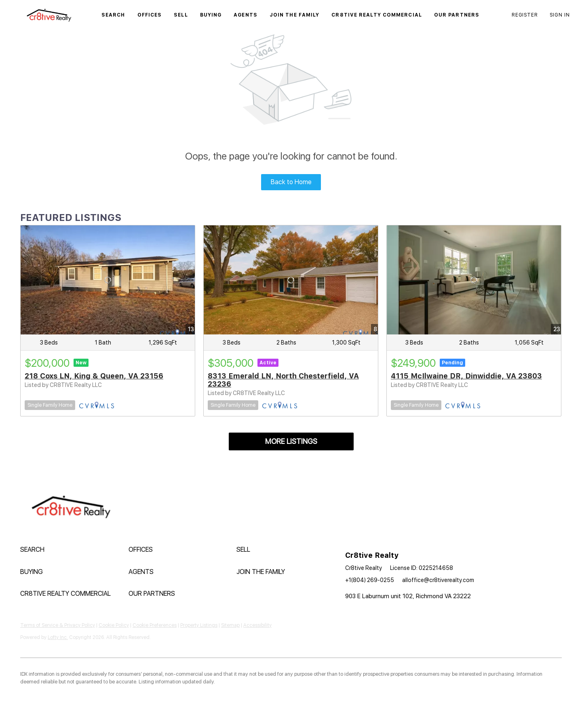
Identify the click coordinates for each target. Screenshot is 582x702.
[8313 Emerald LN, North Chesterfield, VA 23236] (291, 279)
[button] (48, 15)
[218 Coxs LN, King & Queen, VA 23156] (108, 279)
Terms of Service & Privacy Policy (57, 625)
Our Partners (456, 15)
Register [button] (525, 15)
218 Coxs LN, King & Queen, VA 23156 (94, 376)
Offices (149, 15)
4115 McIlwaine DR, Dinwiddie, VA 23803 (466, 376)
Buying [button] (211, 15)
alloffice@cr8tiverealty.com (438, 580)
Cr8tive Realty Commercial (376, 15)
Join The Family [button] (295, 15)
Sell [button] (181, 15)
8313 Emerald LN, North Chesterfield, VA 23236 (283, 380)
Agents (245, 15)
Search (113, 15)
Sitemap (230, 625)
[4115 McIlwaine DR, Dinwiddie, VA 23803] (474, 279)
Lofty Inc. (58, 637)
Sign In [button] (560, 15)
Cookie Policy (114, 625)
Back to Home (291, 182)
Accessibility (257, 625)
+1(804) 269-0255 (369, 580)
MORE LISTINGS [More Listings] (291, 441)
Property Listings (198, 625)
